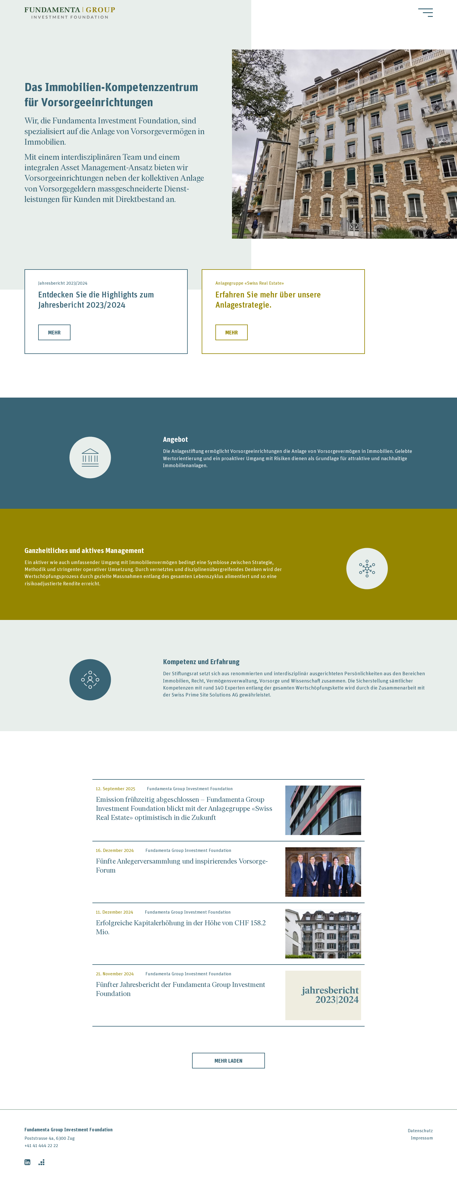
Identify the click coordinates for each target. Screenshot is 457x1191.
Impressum (422, 1138)
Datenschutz (420, 1130)
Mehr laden (228, 1060)
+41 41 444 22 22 (41, 1145)
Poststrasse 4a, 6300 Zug (49, 1138)
